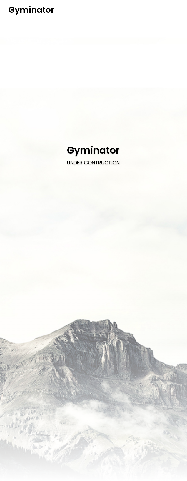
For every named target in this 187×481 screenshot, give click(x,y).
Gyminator (31, 10)
